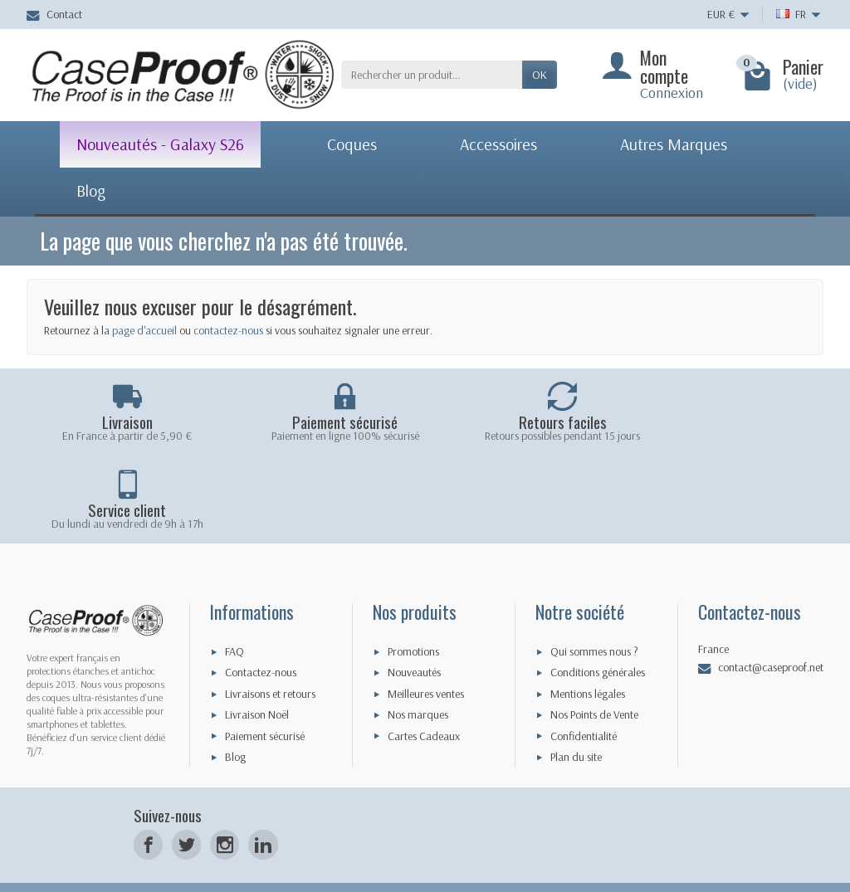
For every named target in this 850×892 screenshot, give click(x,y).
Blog (235, 724)
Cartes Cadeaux (424, 703)
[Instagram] (224, 812)
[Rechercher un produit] (431, 75)
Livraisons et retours (270, 661)
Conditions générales (597, 640)
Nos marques (418, 682)
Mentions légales (587, 661)
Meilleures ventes (426, 661)
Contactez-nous (260, 640)
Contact (54, 14)
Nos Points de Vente (594, 682)
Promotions (413, 619)
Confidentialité (583, 703)
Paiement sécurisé (265, 703)
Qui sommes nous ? (594, 619)
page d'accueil (144, 330)
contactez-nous (228, 330)
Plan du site (576, 724)
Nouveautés (414, 640)
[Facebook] (148, 812)
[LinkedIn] (262, 812)
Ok (539, 74)
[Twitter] (186, 812)
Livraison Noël (257, 682)
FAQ (234, 619)
